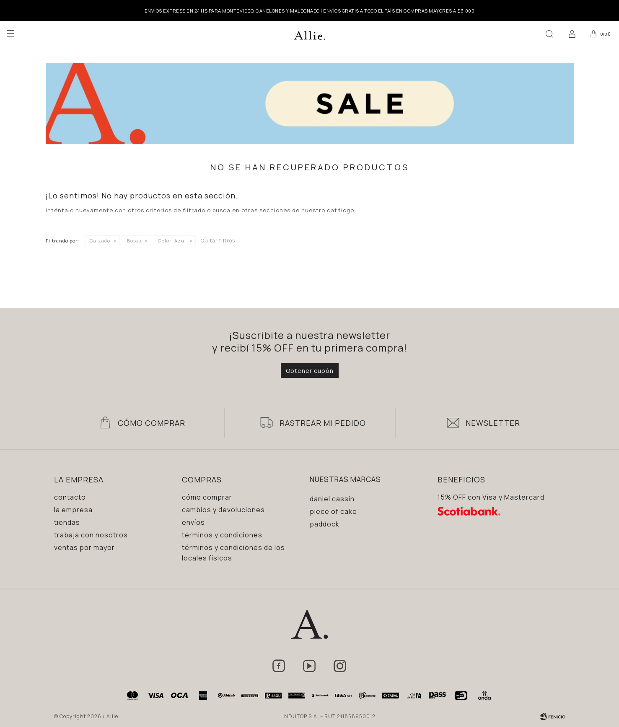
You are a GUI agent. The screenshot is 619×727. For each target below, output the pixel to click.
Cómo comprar (207, 497)
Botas (134, 240)
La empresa (73, 509)
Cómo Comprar (151, 423)
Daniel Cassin (332, 498)
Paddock (324, 524)
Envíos (193, 522)
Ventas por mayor (84, 547)
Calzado (100, 240)
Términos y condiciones (222, 534)
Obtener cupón (310, 371)
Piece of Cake (333, 511)
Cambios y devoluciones (223, 509)
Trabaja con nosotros (91, 534)
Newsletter (493, 423)
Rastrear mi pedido (323, 423)
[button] (547, 33)
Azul (172, 240)
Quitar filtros (218, 240)
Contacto (70, 497)
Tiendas (67, 522)
